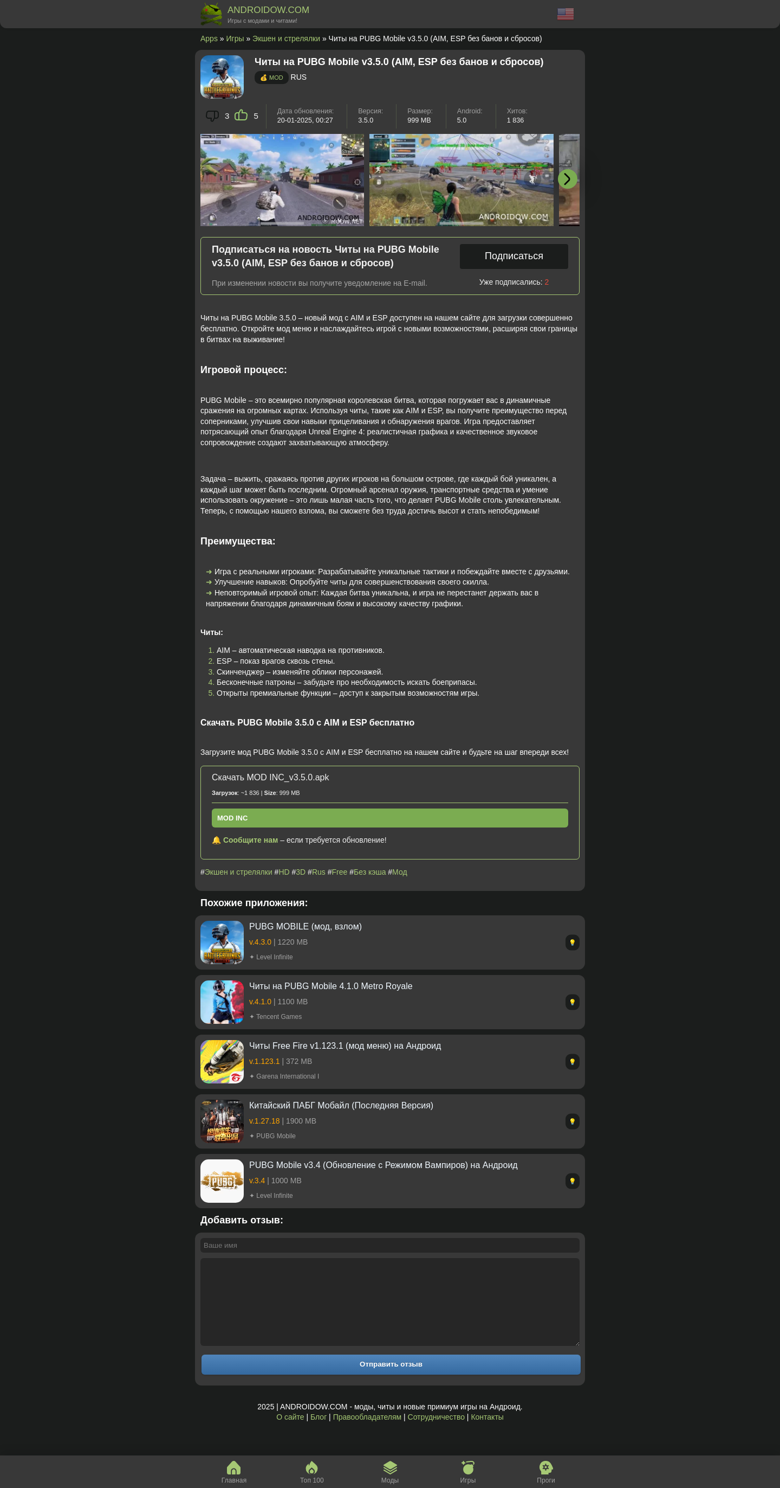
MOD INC (232, 818)
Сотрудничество (436, 1433)
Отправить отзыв (391, 1380)
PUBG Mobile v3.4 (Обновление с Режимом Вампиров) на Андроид (383, 1165)
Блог (318, 1433)
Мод (399, 872)
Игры (235, 38)
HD (283, 872)
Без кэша (370, 872)
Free (340, 872)
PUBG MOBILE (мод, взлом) (305, 926)
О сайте (290, 1433)
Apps (209, 38)
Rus (319, 872)
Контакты (487, 1433)
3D (301, 872)
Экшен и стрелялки (286, 38)
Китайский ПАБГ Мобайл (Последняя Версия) (341, 1105)
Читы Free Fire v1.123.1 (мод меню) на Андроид (345, 1045)
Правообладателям (367, 1433)
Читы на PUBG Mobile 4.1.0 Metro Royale (331, 986)
